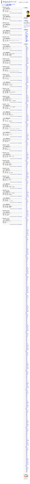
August (27, 57)
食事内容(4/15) (8, 118)
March (27, 69)
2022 (26, 389)
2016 (26, 274)
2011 (26, 179)
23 (25, 26)
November (27, 138)
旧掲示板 (10, 5)
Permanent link (20, 28)
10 (26, 24)
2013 (26, 217)
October (27, 60)
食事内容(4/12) (8, 138)
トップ (3, 4)
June (26, 54)
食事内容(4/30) (8, 8)
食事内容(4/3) (8, 204)
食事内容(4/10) (8, 154)
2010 (26, 160)
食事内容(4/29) (8, 16)
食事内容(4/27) (8, 30)
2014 (26, 236)
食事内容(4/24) (8, 52)
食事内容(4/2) (8, 212)
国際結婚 (10, 4)
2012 (26, 198)
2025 (26, 446)
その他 (26, 37)
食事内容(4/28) (8, 24)
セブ (12, 4)
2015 (26, 255)
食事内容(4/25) (8, 46)
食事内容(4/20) (8, 82)
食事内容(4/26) (8, 38)
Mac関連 (27, 36)
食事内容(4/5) (8, 191)
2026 (26, 465)
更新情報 (7, 5)
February (27, 48)
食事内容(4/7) (8, 177)
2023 (26, 408)
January (27, 47)
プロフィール (4, 5)
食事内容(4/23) (8, 60)
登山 (14, 4)
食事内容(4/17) (8, 105)
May (26, 91)
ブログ (5, 4)
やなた (27, 17)
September (27, 116)
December (27, 63)
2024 (26, 427)
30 (25, 27)
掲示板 (7, 4)
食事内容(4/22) (8, 68)
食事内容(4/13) (8, 132)
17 (26, 25)
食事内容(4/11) (8, 146)
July (26, 94)
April (26, 51)
